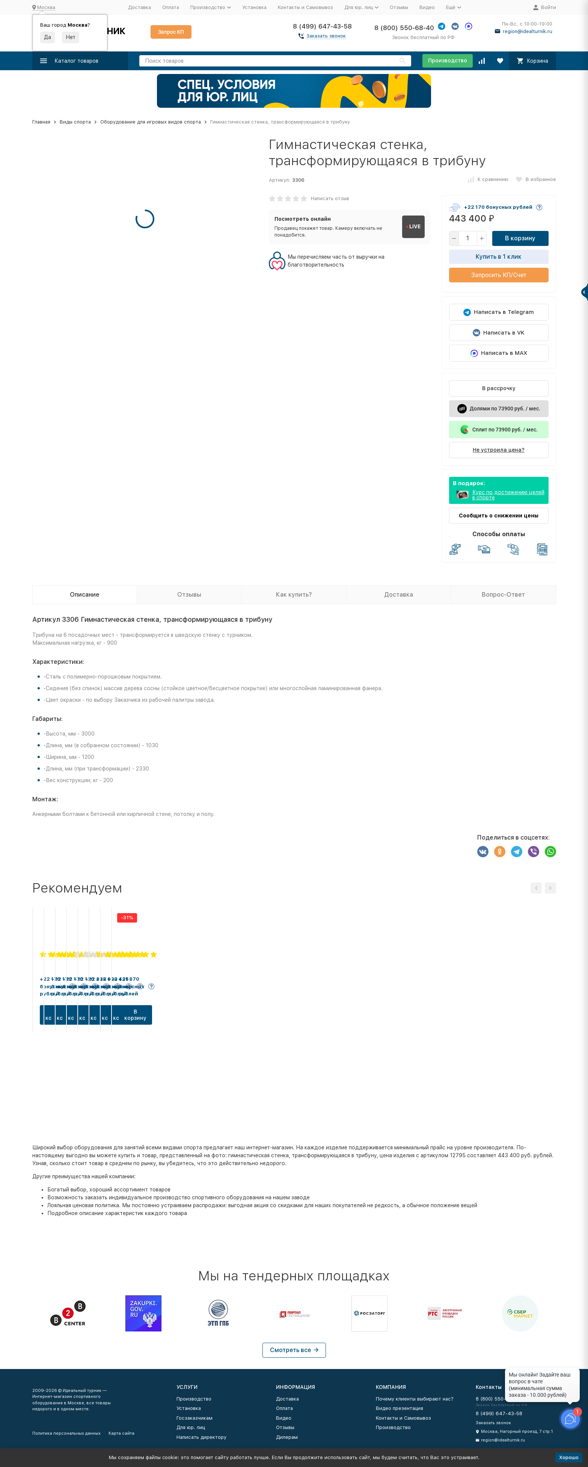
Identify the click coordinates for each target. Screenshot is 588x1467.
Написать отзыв (330, 198)
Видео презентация (399, 1408)
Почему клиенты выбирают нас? (415, 1399)
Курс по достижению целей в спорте (508, 495)
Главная (41, 122)
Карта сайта (121, 1433)
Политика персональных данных (66, 1433)
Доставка (139, 7)
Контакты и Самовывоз (305, 7)
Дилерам (287, 1437)
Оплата (170, 7)
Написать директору (201, 1437)
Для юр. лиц (190, 1427)
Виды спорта (75, 122)
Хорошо (569, 1457)
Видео (427, 7)
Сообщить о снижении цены (498, 516)
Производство (447, 60)
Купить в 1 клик (499, 256)
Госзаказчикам (194, 1418)
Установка (254, 7)
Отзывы (399, 7)
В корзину (520, 238)
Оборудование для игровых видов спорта (150, 122)
